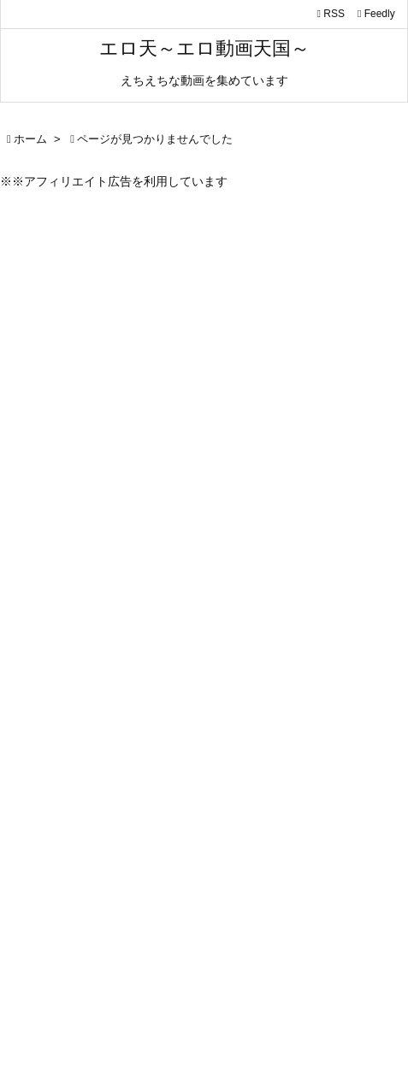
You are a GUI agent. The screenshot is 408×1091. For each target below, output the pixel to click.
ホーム (30, 139)
